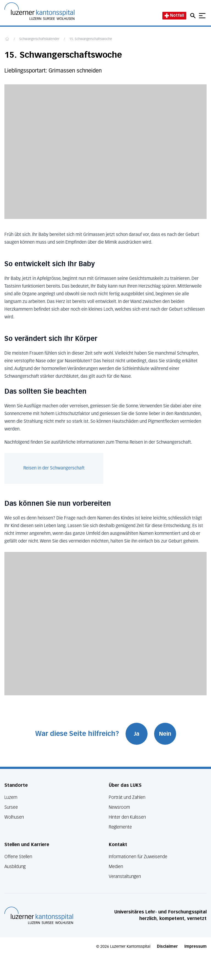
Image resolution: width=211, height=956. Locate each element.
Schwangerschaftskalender (39, 39)
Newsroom (119, 807)
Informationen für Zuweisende (138, 856)
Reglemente (120, 827)
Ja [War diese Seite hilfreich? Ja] (136, 733)
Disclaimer (167, 946)
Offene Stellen (18, 856)
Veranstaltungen (125, 876)
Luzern (10, 797)
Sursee (11, 807)
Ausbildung (15, 866)
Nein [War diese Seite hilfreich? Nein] (165, 733)
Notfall (174, 15)
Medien (116, 866)
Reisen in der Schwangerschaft (54, 468)
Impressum (195, 946)
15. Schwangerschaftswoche (90, 39)
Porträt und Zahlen (127, 797)
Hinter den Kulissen (127, 817)
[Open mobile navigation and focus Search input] (194, 15)
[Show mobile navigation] (202, 15)
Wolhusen (14, 817)
